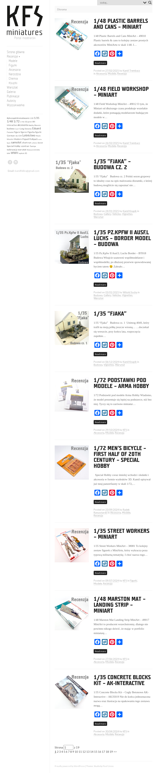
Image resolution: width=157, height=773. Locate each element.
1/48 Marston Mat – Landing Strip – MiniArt (120, 605)
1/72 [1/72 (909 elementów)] (16, 121)
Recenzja (122, 73)
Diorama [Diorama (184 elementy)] (28, 129)
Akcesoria (101, 73)
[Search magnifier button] (150, 2)
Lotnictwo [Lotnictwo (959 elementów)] (28, 135)
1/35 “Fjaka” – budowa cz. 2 (112, 164)
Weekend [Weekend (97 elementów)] (30, 150)
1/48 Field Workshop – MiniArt (121, 92)
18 (107, 751)
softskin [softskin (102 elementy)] (34, 143)
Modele (112, 73)
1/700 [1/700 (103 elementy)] (22, 122)
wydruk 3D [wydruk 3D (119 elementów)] (23, 153)
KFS (125, 429)
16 (99, 751)
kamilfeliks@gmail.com (27, 170)
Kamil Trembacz (131, 70)
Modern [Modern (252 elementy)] (18, 139)
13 (88, 751)
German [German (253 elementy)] (11, 135)
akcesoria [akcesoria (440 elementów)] (22, 124)
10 (76, 751)
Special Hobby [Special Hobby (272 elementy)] (13, 146)
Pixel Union (108, 766)
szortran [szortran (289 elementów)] (25, 146)
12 (84, 751)
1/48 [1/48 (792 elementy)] (10, 121)
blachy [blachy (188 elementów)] (31, 125)
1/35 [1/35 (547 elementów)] (36, 117)
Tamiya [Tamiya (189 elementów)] (33, 146)
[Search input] (120, 2)
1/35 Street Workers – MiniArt (121, 534)
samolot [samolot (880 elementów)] (16, 142)
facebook (10, 162)
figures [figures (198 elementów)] (24, 132)
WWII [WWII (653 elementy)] (14, 152)
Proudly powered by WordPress (70, 766)
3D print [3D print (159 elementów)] (28, 122)
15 (95, 751)
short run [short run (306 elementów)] (26, 142)
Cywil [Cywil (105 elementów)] (17, 129)
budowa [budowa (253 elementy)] (10, 128)
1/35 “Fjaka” (110, 314)
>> (115, 751)
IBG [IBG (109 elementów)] (16, 136)
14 (91, 751)
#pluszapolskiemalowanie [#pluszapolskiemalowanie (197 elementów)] (18, 118)
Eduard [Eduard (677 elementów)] (36, 128)
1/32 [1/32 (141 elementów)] (31, 118)
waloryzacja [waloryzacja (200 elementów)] (12, 150)
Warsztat (98, 216)
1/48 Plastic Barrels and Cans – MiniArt (121, 24)
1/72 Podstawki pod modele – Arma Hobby (121, 383)
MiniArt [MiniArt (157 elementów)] (10, 139)
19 (111, 751)
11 (80, 751)
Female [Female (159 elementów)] (10, 132)
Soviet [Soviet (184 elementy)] (40, 143)
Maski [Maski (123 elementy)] (38, 136)
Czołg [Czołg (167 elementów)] (21, 129)
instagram (15, 162)
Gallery (107, 214)
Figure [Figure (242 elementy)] (17, 132)
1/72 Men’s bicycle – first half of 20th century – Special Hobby (120, 457)
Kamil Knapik (130, 211)
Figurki (133, 580)
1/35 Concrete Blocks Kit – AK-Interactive (122, 680)
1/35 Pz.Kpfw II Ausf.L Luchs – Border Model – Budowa (122, 238)
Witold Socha (130, 292)
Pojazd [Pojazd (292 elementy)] (25, 139)
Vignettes (127, 214)
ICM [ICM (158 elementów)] (20, 136)
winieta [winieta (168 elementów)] (36, 150)
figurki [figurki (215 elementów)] (38, 132)
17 (103, 751)
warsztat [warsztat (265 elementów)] (22, 149)
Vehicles (116, 214)
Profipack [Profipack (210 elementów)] (33, 139)
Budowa (98, 214)
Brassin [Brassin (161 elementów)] (37, 125)
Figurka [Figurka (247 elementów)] (31, 132)
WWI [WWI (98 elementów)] (8, 153)
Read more (100, 63)
